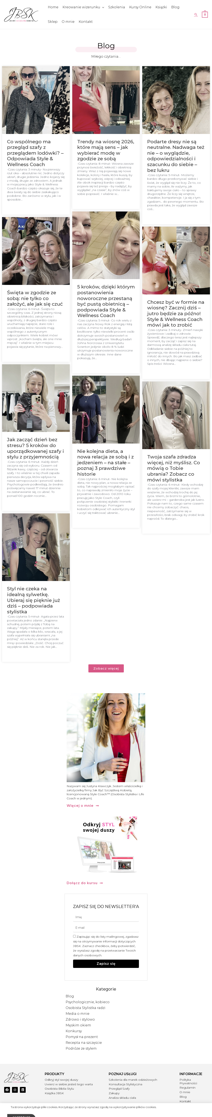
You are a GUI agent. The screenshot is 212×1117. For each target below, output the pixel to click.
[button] (83, 806)
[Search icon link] (196, 14)
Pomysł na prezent (82, 1037)
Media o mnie (77, 1014)
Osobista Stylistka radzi (85, 1008)
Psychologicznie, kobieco (88, 1002)
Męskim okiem (78, 1025)
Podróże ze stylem (81, 1048)
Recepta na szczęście (84, 1043)
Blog (70, 996)
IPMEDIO (204, 1111)
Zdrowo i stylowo (80, 1019)
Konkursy (74, 1031)
